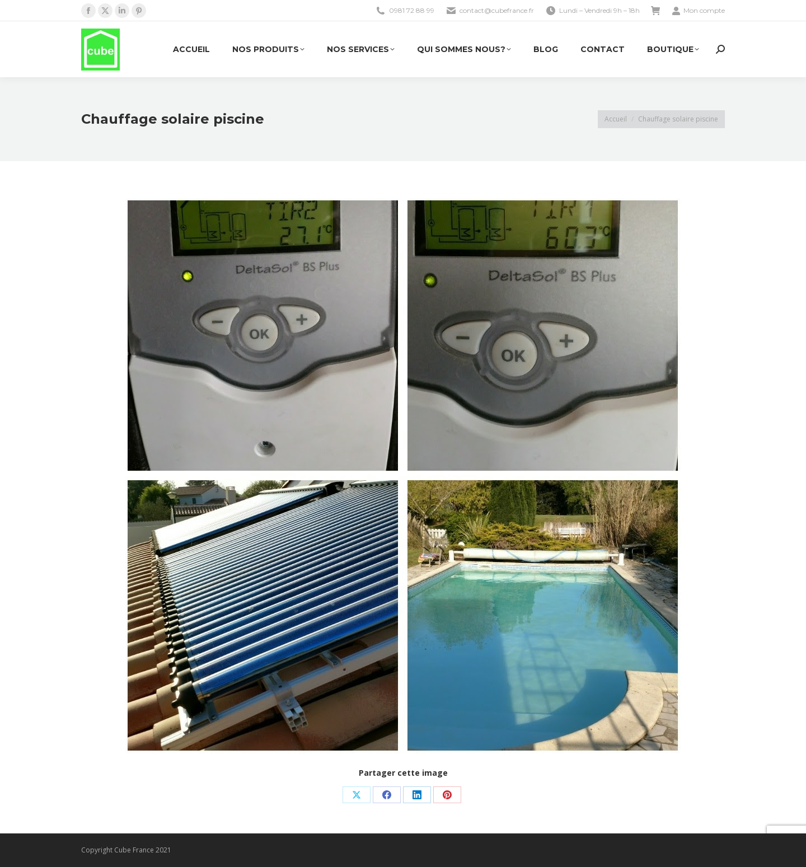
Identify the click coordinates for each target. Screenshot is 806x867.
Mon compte (698, 11)
